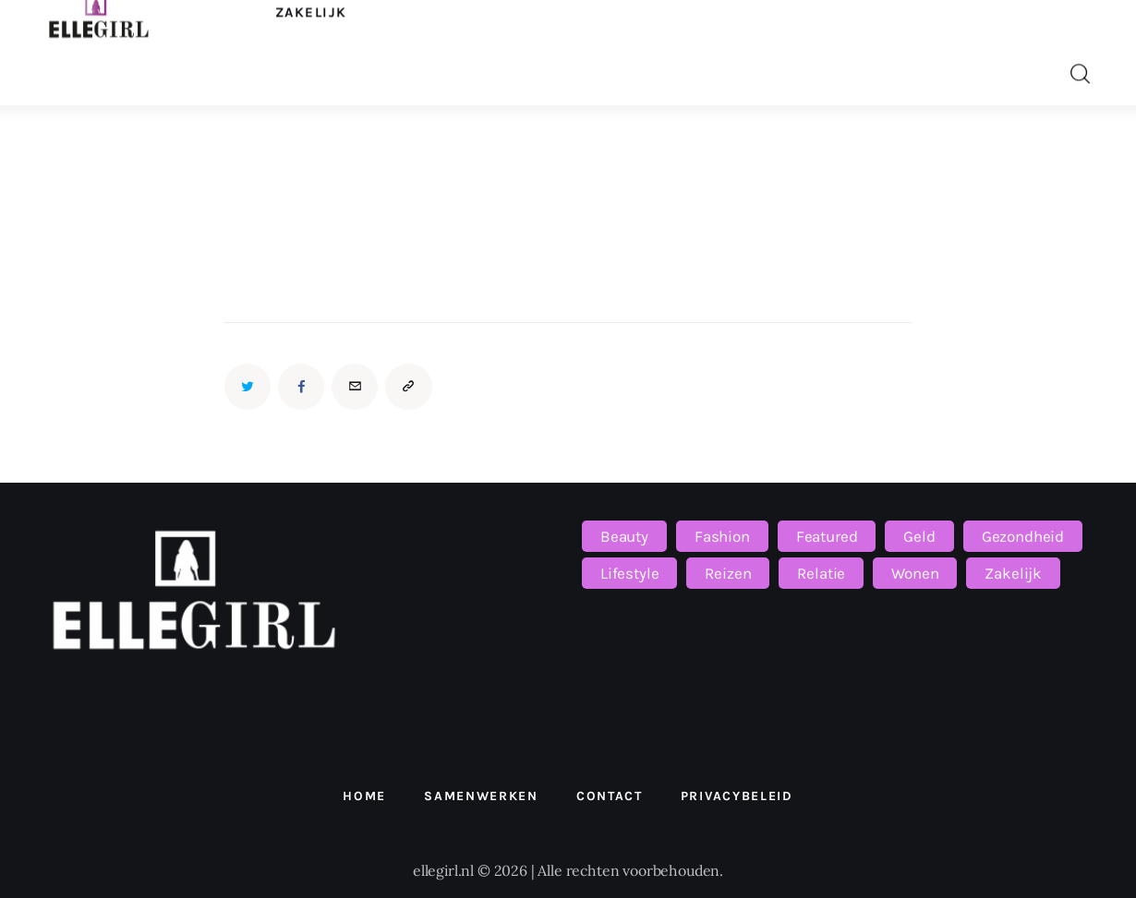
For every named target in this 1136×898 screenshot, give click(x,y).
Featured (827, 536)
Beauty (624, 536)
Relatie (821, 573)
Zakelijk (1013, 573)
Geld (919, 536)
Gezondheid (1023, 536)
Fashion (722, 536)
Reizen (728, 573)
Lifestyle (629, 573)
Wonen (914, 573)
